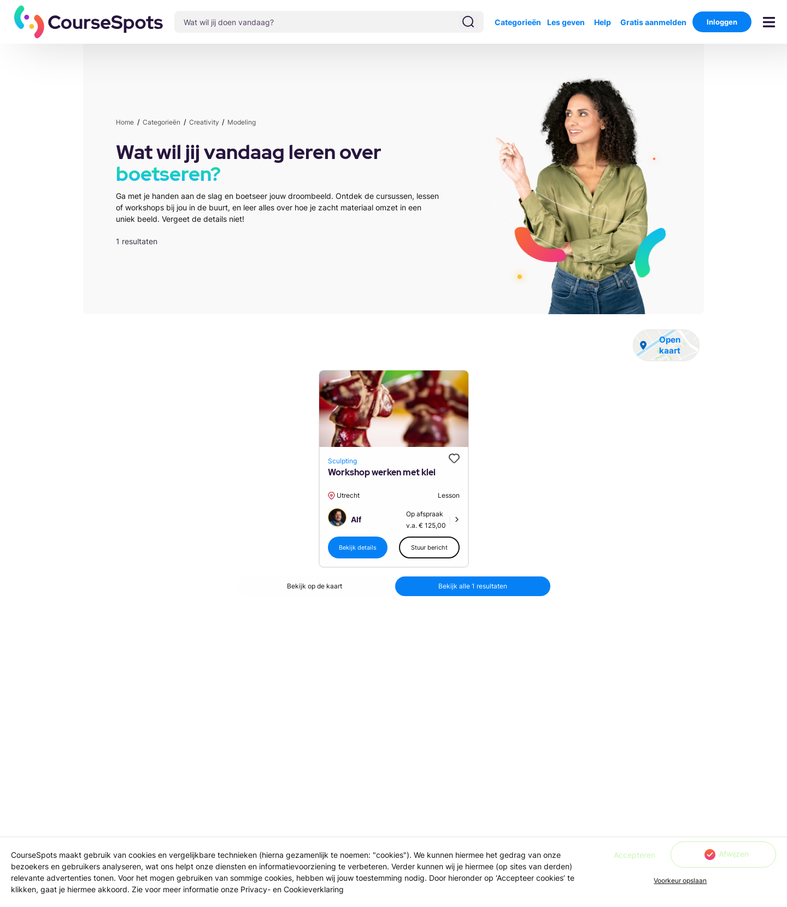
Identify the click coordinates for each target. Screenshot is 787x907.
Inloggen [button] (722, 21)
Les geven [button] (566, 22)
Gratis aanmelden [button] (653, 22)
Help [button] (602, 22)
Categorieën (518, 22)
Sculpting (342, 461)
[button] (88, 21)
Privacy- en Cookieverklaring (292, 889)
